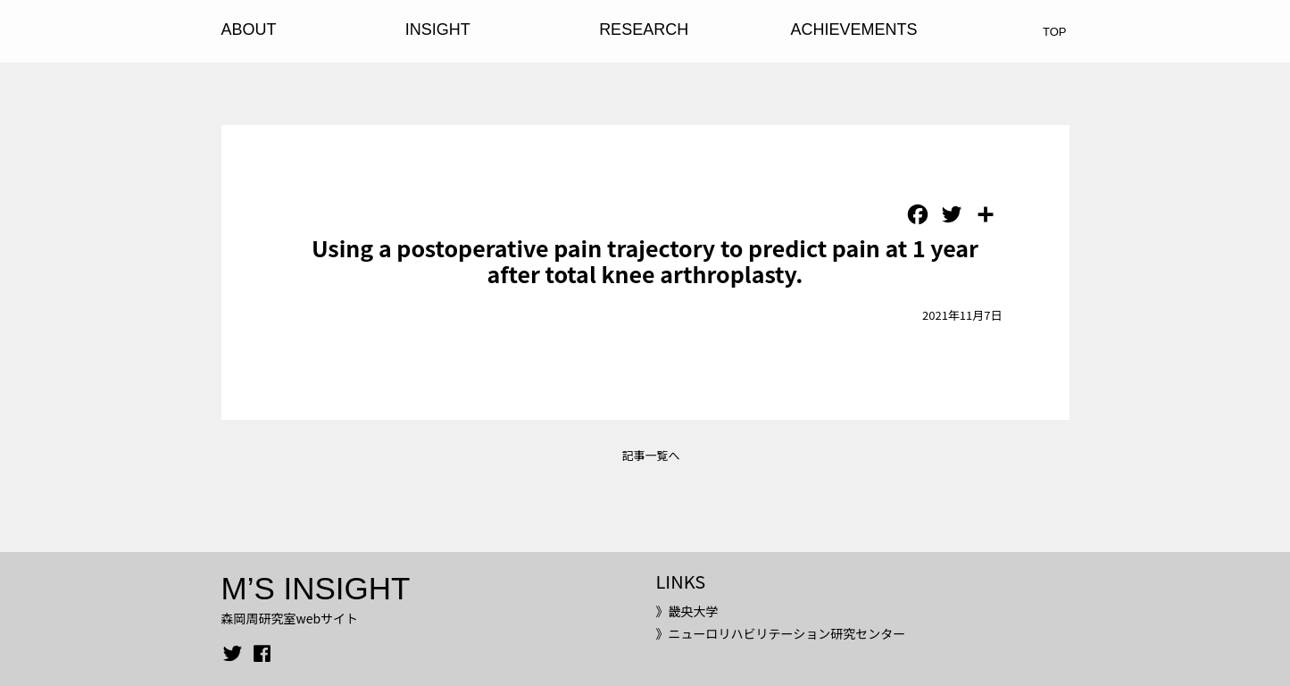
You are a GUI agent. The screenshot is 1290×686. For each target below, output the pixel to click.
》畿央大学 (686, 611)
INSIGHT (437, 29)
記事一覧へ (650, 455)
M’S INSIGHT (316, 588)
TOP (1055, 31)
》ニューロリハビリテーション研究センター (780, 633)
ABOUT (249, 29)
